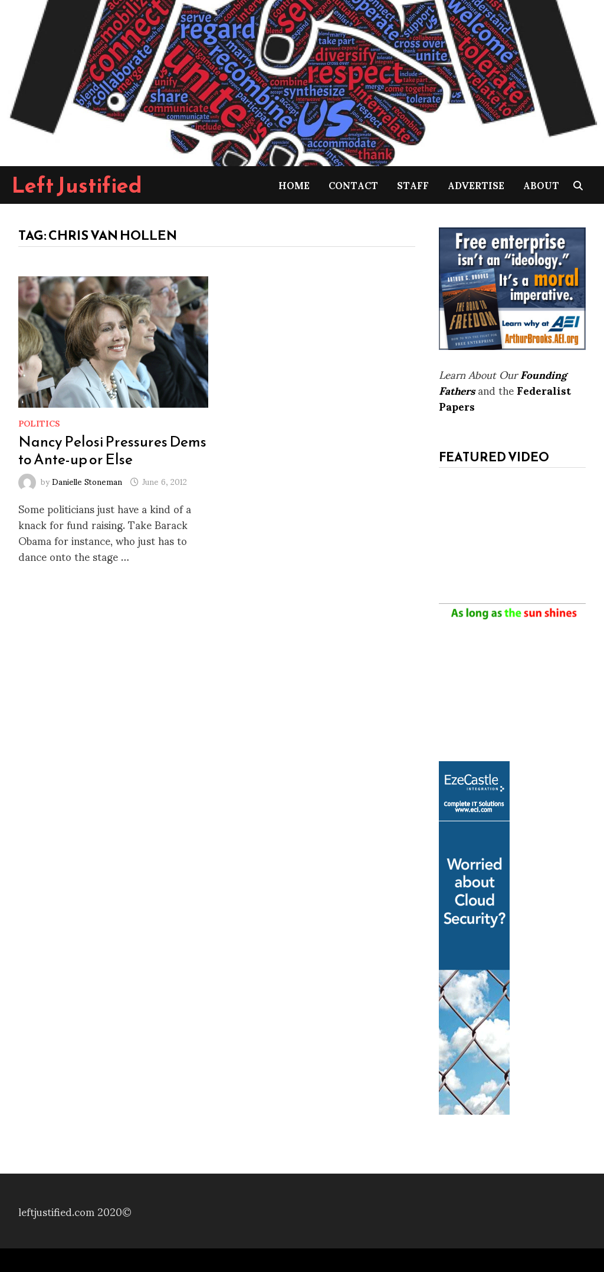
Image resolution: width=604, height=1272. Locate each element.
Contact (353, 185)
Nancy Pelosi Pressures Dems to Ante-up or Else (112, 450)
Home (294, 185)
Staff (413, 185)
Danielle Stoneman (87, 481)
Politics (39, 423)
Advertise (476, 185)
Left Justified (77, 185)
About (541, 185)
